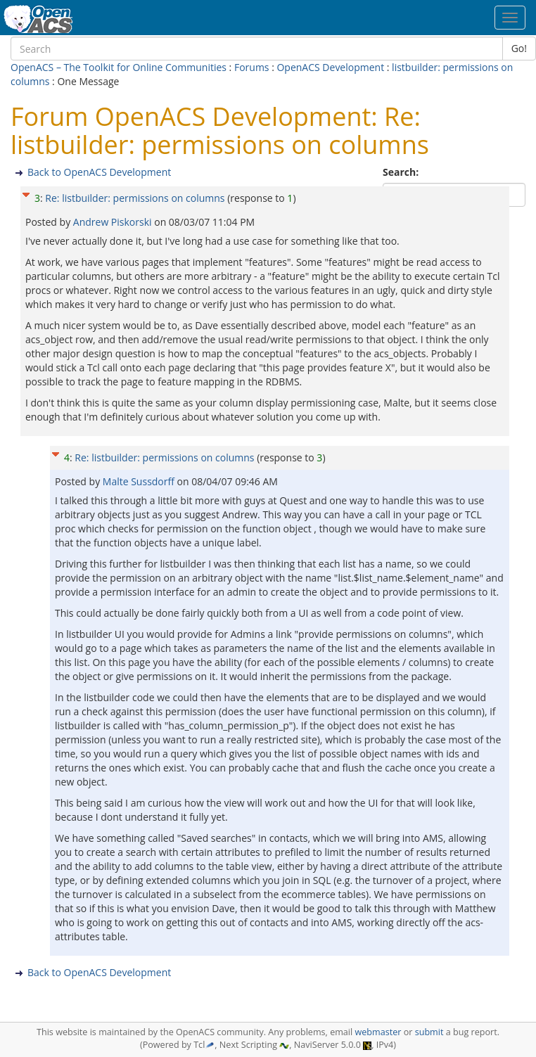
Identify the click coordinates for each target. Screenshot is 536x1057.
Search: (402, 172)
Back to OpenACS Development (99, 172)
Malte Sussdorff (140, 481)
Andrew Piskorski (113, 222)
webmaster (378, 1032)
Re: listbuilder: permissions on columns (134, 198)
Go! (519, 48)
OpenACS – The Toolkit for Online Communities (118, 67)
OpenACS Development (330, 67)
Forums (251, 67)
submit (429, 1032)
